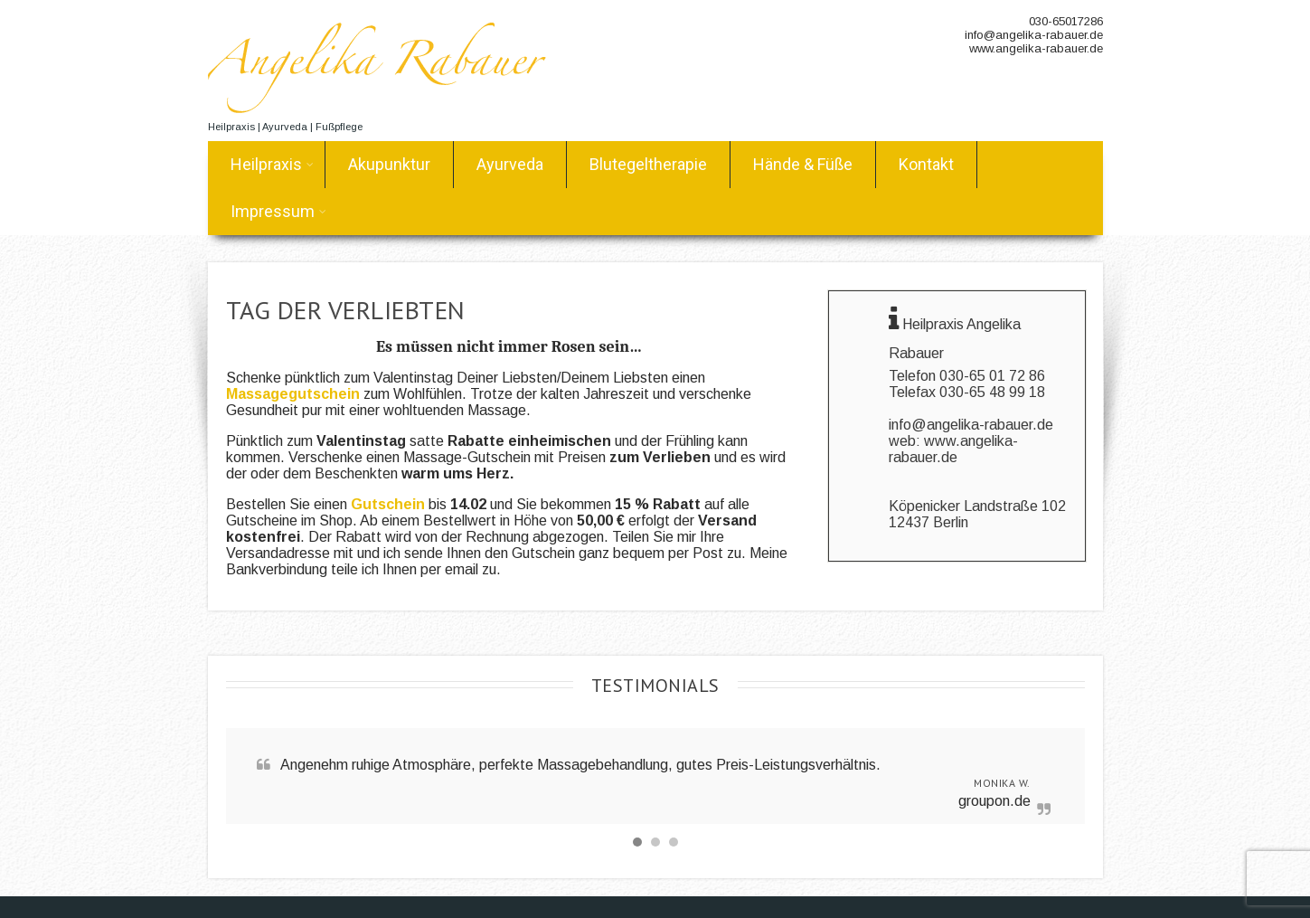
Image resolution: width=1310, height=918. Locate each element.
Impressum (278, 211)
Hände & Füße (803, 164)
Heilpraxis (272, 164)
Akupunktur (389, 164)
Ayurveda (509, 164)
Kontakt (926, 164)
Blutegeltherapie (648, 164)
